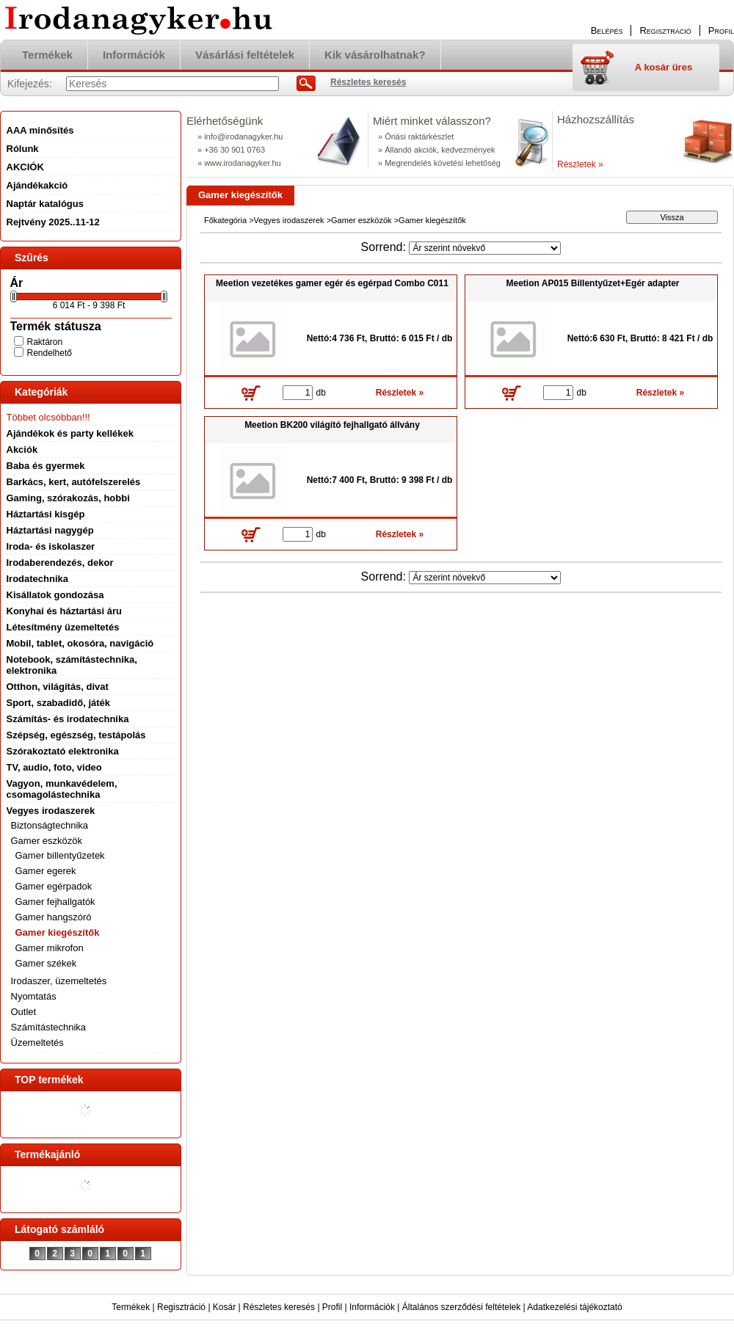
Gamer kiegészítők (57, 932)
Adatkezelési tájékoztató (574, 1307)
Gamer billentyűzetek (60, 855)
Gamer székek (46, 963)
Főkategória (225, 220)
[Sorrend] (485, 248)
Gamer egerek (45, 870)
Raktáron (45, 342)
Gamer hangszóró (53, 917)
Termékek (131, 1307)
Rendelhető (49, 353)
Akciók (22, 449)
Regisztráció (181, 1307)
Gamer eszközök (361, 220)
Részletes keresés (279, 1307)
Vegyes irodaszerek (289, 220)
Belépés (607, 30)
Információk (372, 1307)
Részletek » (580, 164)
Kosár (224, 1307)
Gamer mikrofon (49, 947)
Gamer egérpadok (53, 886)
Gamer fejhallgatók (55, 901)
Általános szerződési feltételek (461, 1307)
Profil (332, 1307)
